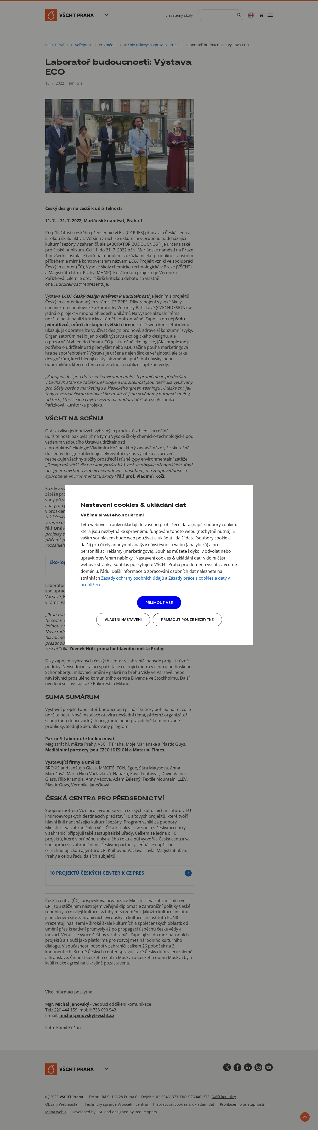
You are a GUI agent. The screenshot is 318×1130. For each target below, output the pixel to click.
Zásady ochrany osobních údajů (132, 578)
